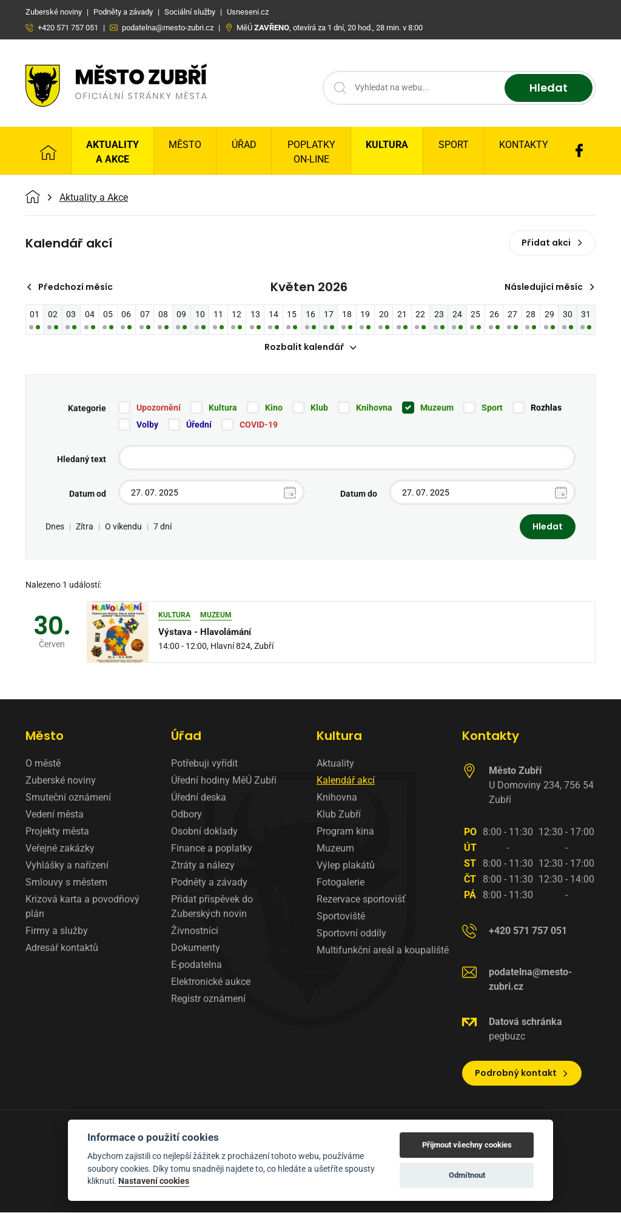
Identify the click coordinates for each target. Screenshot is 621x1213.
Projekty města (57, 832)
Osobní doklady (204, 832)
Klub (319, 408)
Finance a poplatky (211, 849)
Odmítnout (467, 1175)
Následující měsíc (550, 287)
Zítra (84, 527)
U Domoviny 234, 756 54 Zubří (541, 785)
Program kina (345, 832)
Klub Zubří (339, 815)
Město (185, 144)
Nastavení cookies (153, 1181)
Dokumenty (195, 948)
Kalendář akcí (346, 781)
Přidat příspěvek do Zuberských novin (212, 907)
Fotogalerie (340, 883)
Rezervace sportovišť (361, 900)
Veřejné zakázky (60, 849)
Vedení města (54, 815)
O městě (43, 764)
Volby (147, 425)
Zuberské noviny (60, 781)
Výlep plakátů (346, 866)
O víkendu (123, 527)
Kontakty (523, 144)
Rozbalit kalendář (310, 347)
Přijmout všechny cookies (467, 1144)
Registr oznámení (208, 999)
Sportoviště (341, 916)
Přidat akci (552, 243)
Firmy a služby (56, 931)
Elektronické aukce (210, 982)
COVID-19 (259, 425)
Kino (274, 408)
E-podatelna (196, 965)
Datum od (87, 494)
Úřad (244, 144)
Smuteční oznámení (68, 798)
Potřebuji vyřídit (204, 764)
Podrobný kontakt (522, 1073)
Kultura (387, 144)
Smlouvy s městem (66, 883)
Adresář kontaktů (61, 948)
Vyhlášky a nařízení (67, 866)
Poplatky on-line (311, 152)
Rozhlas (546, 408)
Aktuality (335, 764)
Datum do (358, 494)
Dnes (54, 527)
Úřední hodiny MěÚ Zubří (224, 781)
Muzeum (437, 408)
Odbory (186, 815)
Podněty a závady (209, 883)
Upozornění (158, 408)
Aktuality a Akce (112, 152)
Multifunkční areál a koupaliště (383, 950)
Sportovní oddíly (351, 933)
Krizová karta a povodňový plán (82, 907)
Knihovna (374, 408)
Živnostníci (194, 931)
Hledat (548, 88)
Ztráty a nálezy (203, 866)
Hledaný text (81, 460)
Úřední (199, 425)
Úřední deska (198, 798)
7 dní (162, 527)
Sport (453, 144)
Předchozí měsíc (69, 287)
